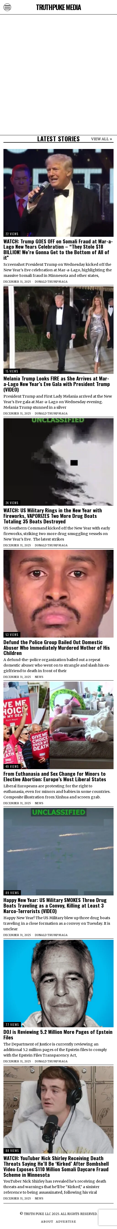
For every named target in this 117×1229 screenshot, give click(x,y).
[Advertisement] (58, 58)
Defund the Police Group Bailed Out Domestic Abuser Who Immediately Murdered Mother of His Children (56, 647)
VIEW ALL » (101, 139)
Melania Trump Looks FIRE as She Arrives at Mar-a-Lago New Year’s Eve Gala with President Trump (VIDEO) (56, 383)
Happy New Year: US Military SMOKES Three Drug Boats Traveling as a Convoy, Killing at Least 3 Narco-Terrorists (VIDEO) (55, 905)
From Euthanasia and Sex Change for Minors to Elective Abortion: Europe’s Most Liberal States (54, 776)
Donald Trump (46, 281)
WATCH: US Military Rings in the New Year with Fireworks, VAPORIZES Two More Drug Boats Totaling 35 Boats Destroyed (52, 515)
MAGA (63, 281)
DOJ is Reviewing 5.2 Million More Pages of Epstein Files (57, 1034)
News (39, 677)
